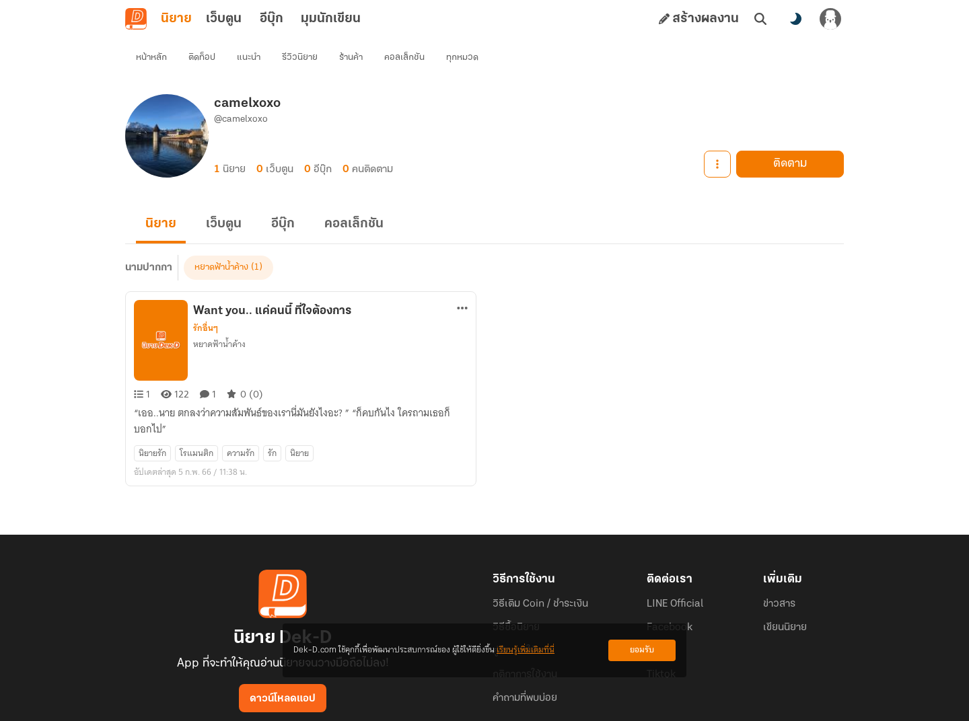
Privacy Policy (581, 705)
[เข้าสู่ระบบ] (830, 18)
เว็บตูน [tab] (224, 19)
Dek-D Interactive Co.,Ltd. (438, 705)
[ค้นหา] (760, 18)
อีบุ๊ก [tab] (271, 19)
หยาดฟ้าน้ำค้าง (219, 320)
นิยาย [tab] (176, 19)
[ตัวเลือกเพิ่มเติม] (462, 284)
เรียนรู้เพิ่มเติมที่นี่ (525, 650)
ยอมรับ (642, 650)
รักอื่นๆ (205, 304)
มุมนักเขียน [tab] (331, 19)
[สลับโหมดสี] (795, 18)
